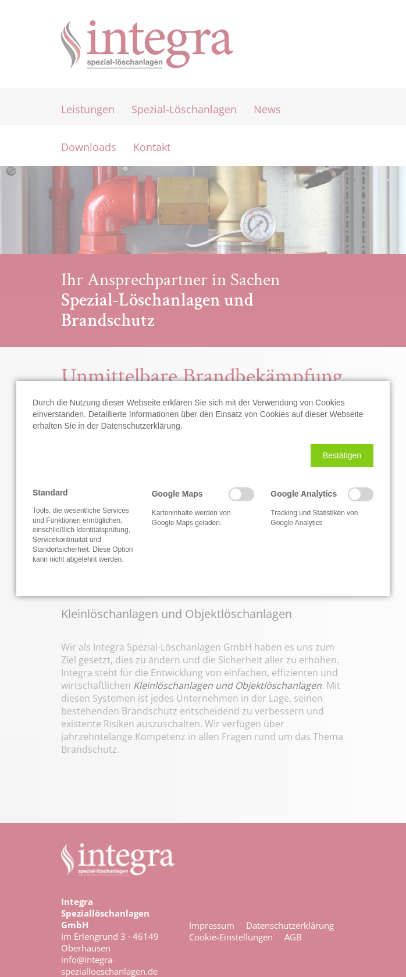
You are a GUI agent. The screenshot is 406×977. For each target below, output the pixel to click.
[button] (342, 455)
